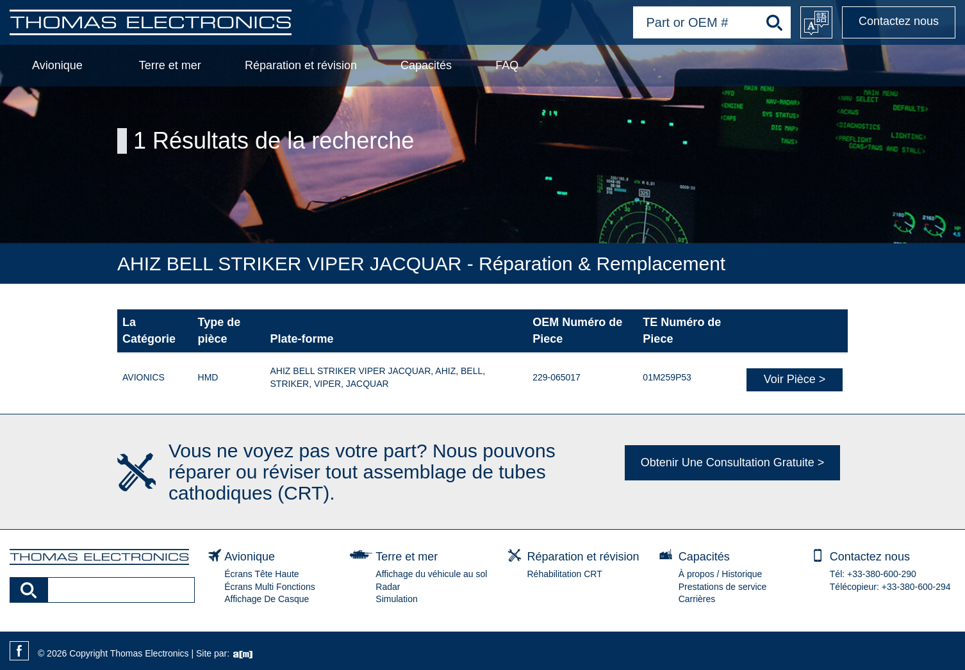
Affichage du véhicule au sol (431, 574)
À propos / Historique (721, 574)
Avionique (57, 65)
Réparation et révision (301, 65)
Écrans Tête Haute (261, 574)
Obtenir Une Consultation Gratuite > (733, 462)
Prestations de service (723, 587)
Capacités (426, 65)
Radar (387, 587)
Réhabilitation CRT (564, 574)
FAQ (506, 65)
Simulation (396, 599)
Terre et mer (170, 65)
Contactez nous (899, 21)
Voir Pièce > (795, 379)
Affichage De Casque (266, 599)
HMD (208, 377)
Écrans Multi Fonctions (269, 587)
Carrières (697, 599)
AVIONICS (143, 377)
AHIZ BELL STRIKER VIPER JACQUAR (350, 371)
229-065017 (556, 377)
